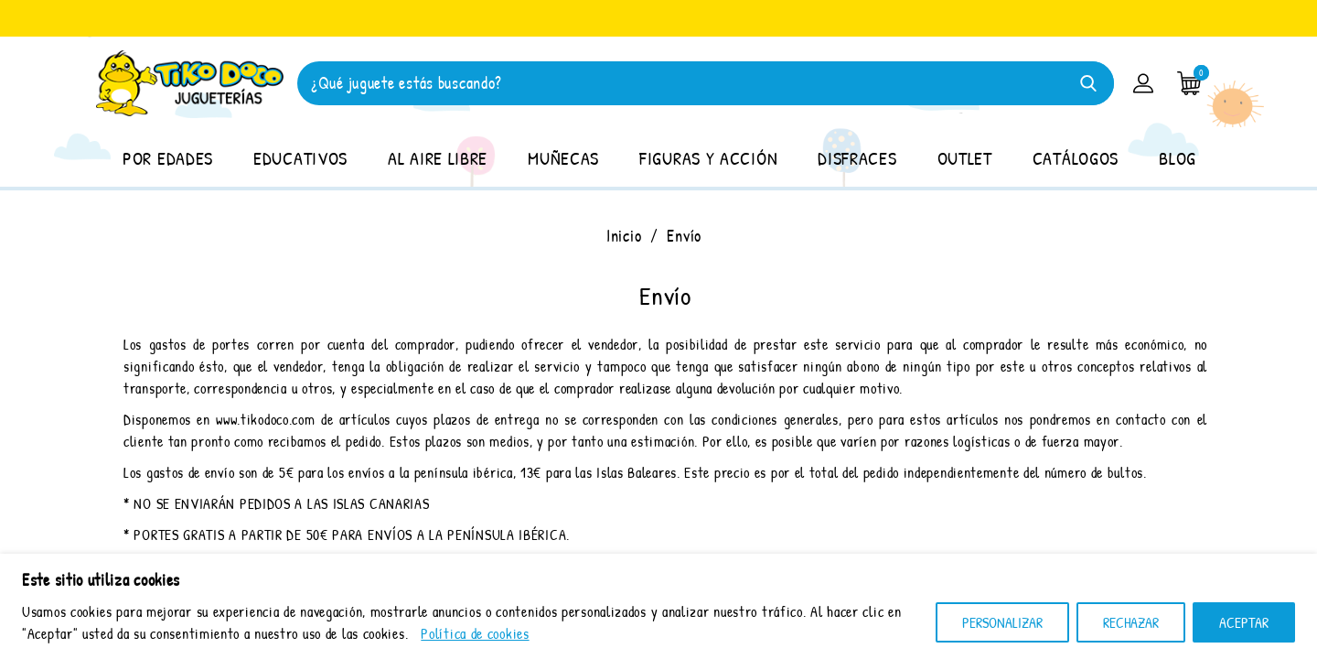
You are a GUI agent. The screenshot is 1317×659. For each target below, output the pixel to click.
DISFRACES (857, 158)
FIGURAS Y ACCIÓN (708, 158)
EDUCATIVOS (300, 158)
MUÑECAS (563, 158)
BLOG (1177, 158)
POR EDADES (168, 158)
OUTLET (964, 158)
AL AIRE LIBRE (437, 158)
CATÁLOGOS (1076, 158)
